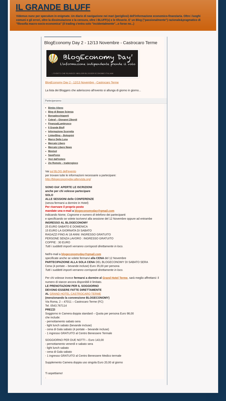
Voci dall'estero (56, 159)
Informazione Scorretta (61, 131)
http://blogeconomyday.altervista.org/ (68, 179)
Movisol (52, 151)
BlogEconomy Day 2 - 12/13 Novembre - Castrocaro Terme (82, 82)
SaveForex (54, 155)
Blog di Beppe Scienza (60, 111)
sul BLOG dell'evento (63, 171)
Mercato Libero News (60, 147)
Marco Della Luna (58, 139)
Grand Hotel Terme (115, 277)
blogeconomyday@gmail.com (94, 210)
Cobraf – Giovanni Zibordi (62, 119)
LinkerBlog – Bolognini (61, 135)
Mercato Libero (56, 143)
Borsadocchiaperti (58, 115)
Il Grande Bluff (56, 127)
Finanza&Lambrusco (59, 123)
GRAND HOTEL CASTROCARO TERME (75, 293)
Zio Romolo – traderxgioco (63, 163)
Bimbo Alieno (55, 107)
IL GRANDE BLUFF (53, 7)
